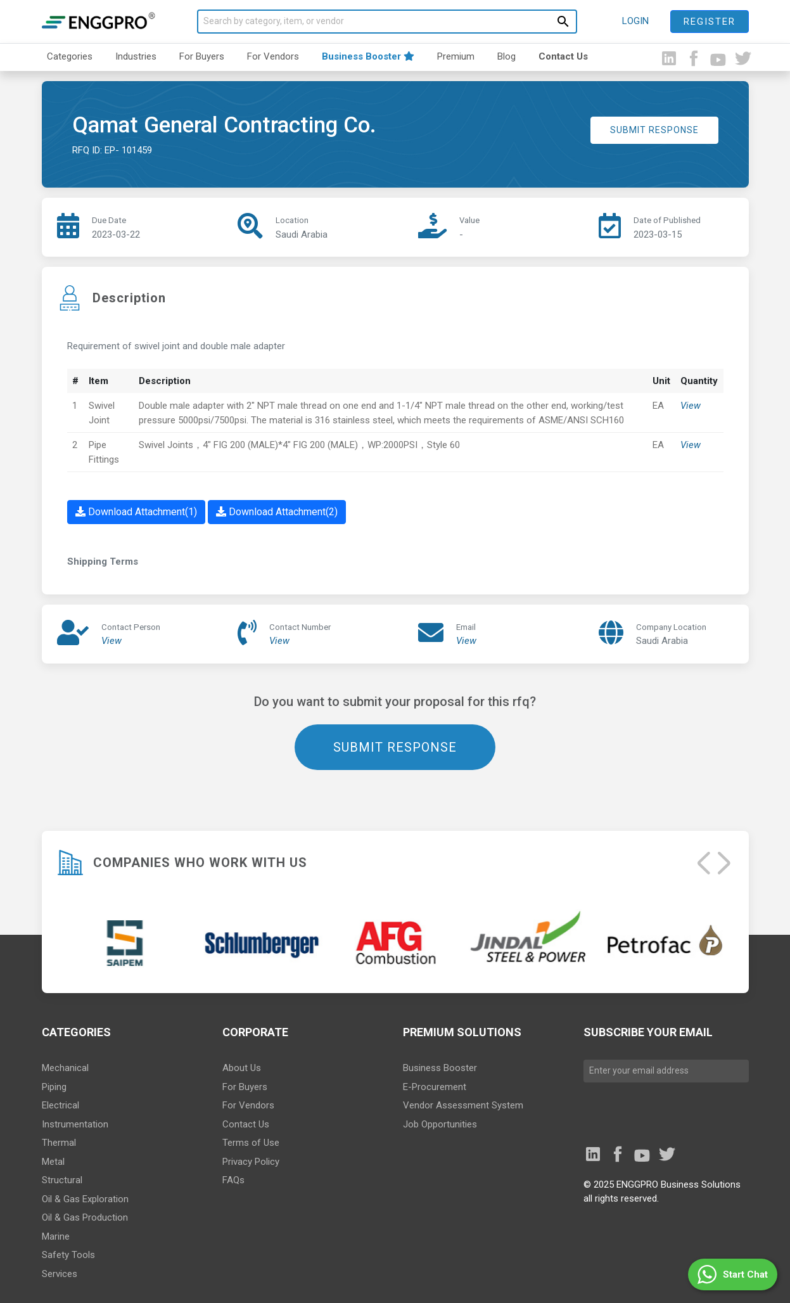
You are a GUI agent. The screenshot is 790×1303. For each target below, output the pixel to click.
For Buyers (201, 56)
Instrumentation (75, 1124)
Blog (506, 56)
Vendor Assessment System (463, 1105)
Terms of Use (250, 1142)
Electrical (60, 1105)
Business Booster (368, 56)
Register (710, 21)
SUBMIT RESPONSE (654, 130)
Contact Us (563, 56)
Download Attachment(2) (277, 512)
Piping (54, 1087)
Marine (56, 1236)
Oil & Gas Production (85, 1217)
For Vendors (273, 56)
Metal (53, 1161)
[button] (732, 1274)
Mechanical (65, 1068)
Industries (135, 56)
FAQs (233, 1180)
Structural (62, 1180)
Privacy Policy (250, 1161)
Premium (456, 56)
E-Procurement (434, 1087)
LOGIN (635, 21)
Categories (69, 56)
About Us (241, 1068)
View (690, 405)
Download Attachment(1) (136, 512)
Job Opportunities (440, 1124)
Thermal (59, 1142)
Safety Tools (68, 1255)
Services (59, 1274)
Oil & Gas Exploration (85, 1199)
